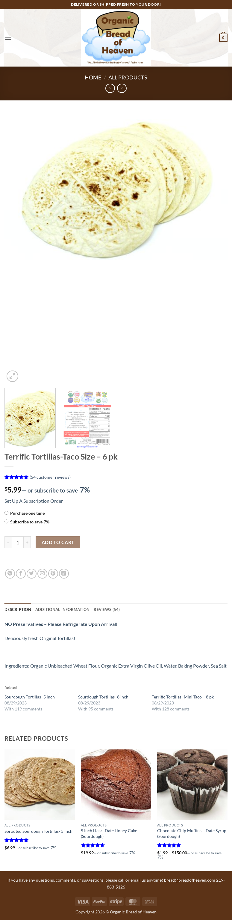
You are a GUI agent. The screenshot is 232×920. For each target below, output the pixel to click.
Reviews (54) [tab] (107, 609)
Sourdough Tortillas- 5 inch (29, 696)
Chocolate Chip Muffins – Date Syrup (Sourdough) (191, 833)
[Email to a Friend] (42, 574)
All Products (127, 77)
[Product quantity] (18, 542)
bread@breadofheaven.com (189, 880)
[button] (8, 37)
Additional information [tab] (62, 609)
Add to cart (58, 542)
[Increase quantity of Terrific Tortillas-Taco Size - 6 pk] (27, 542)
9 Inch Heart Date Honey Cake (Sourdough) (109, 833)
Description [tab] (17, 609)
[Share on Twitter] (32, 574)
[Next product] (110, 88)
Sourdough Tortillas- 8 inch (103, 696)
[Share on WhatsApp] (10, 574)
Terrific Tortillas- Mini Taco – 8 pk (183, 696)
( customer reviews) (50, 477)
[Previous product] (121, 88)
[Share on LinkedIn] (64, 574)
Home (93, 77)
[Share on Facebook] (21, 574)
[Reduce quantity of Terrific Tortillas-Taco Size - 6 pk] (8, 542)
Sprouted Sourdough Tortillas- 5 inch (38, 831)
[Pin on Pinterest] (53, 574)
